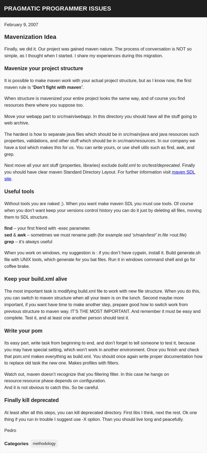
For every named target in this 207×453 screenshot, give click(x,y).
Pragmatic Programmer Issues (57, 8)
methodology (44, 443)
